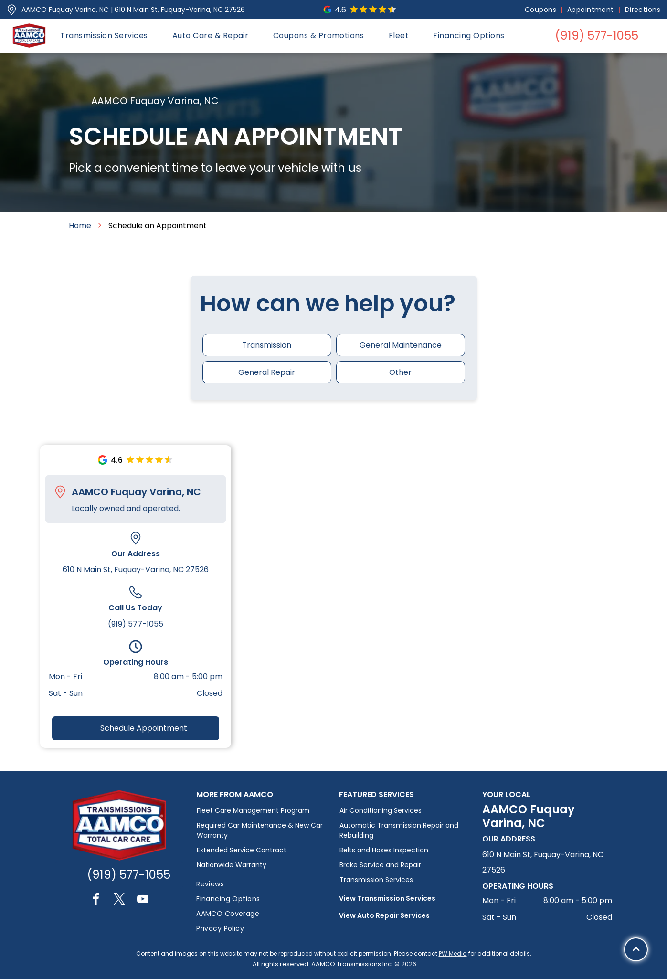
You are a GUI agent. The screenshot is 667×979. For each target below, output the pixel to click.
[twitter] (119, 900)
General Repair (266, 372)
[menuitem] (541, 9)
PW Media (453, 953)
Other (400, 372)
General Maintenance (401, 345)
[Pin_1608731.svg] (12, 10)
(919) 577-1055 (135, 623)
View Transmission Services (387, 898)
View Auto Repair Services (384, 915)
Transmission (266, 345)
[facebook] (95, 900)
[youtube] (142, 900)
